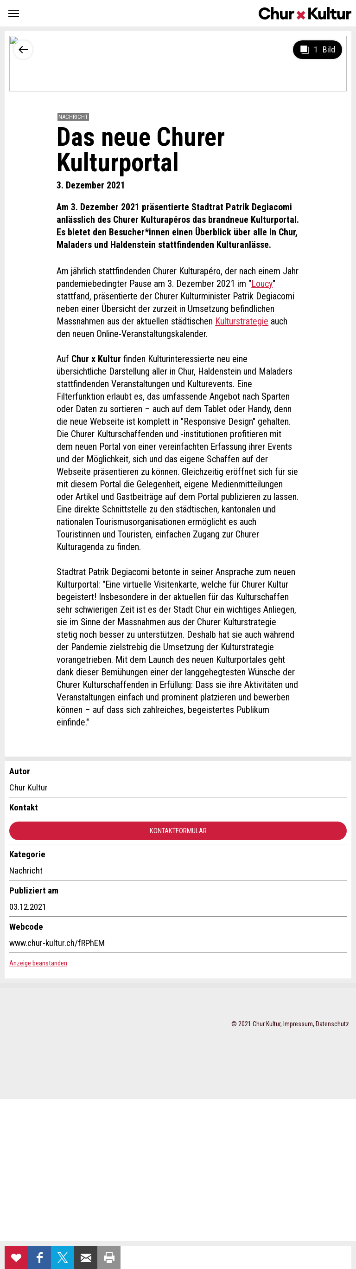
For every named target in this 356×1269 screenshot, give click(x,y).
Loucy (262, 283)
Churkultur (305, 13)
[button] (13, 13)
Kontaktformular (178, 831)
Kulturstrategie (241, 321)
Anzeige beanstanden (38, 963)
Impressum (298, 1024)
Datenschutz (332, 1024)
